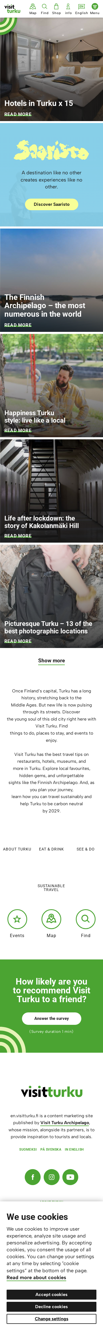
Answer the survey (51, 1018)
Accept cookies (51, 1294)
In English (74, 1149)
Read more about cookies (36, 1277)
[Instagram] (52, 1177)
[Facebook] (33, 1177)
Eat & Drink (51, 837)
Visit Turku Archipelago (64, 1122)
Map (51, 923)
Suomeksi (28, 1149)
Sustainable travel (51, 876)
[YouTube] (70, 1177)
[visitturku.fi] (51, 1096)
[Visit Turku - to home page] (12, 8)
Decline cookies (51, 1306)
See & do (86, 837)
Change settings (51, 1318)
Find (86, 923)
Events (17, 923)
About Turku (17, 837)
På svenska (50, 1149)
